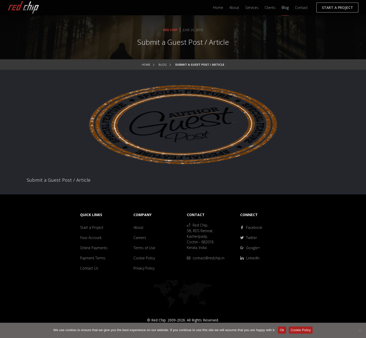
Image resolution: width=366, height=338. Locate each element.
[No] (359, 330)
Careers (139, 237)
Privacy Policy (144, 268)
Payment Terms (92, 258)
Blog (285, 7)
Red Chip (170, 30)
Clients (270, 7)
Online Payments (94, 247)
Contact (301, 7)
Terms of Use (144, 247)
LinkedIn (250, 258)
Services (251, 7)
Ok (282, 330)
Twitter (248, 237)
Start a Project (337, 7)
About (234, 7)
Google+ (250, 247)
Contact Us (89, 268)
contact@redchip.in (205, 258)
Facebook (251, 227)
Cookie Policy (144, 258)
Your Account (91, 237)
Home (218, 7)
